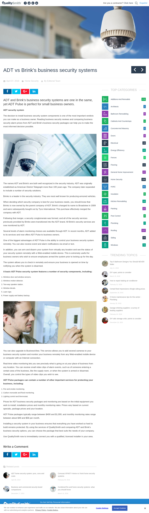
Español (143, 3)
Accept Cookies (120, 508)
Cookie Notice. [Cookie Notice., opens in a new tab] (52, 510)
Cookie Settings (102, 508)
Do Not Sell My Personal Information (55, 502)
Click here (128, 3)
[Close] (145, 508)
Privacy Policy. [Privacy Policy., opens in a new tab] (41, 510)
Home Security (31, 81)
